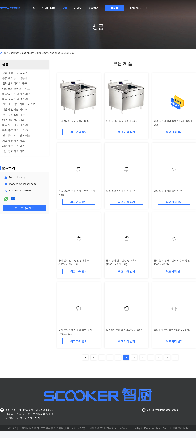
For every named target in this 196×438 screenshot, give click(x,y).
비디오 (78, 8)
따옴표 (114, 8)
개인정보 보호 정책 (29, 428)
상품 (64, 8)
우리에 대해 (49, 8)
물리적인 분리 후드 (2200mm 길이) (172, 330)
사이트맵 (12, 428)
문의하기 (93, 8)
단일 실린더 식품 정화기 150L (73, 121)
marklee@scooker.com (22, 184)
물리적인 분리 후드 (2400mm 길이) (124, 330)
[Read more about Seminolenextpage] (85, 357)
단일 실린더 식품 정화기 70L (120, 190)
